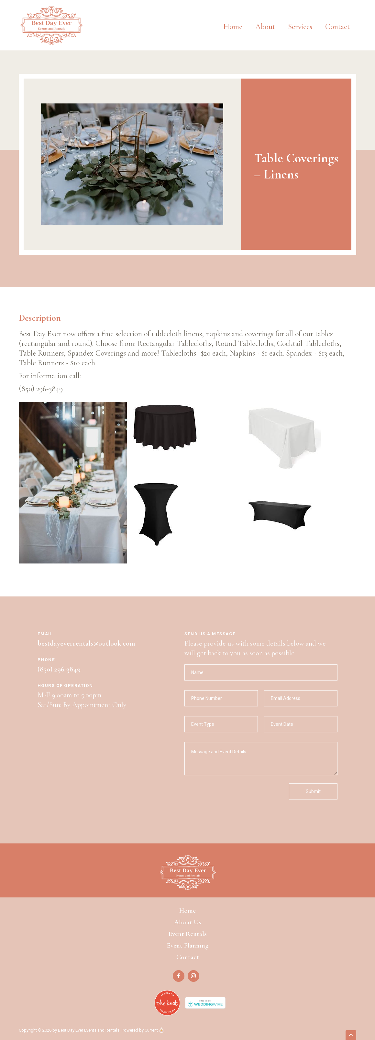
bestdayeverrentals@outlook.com (86, 649)
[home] (51, 25)
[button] (300, 22)
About (265, 26)
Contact (337, 26)
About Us (187, 922)
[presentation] (233, 802)
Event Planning (187, 945)
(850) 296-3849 (59, 675)
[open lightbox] (132, 164)
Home (232, 26)
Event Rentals (188, 933)
